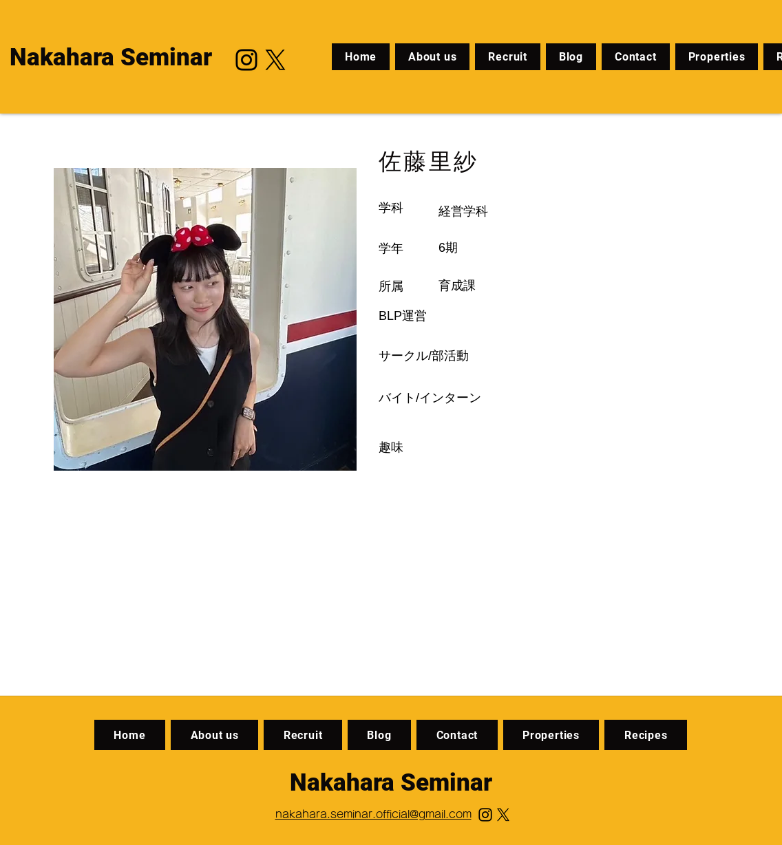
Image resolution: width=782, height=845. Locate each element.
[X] (275, 59)
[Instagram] (246, 59)
